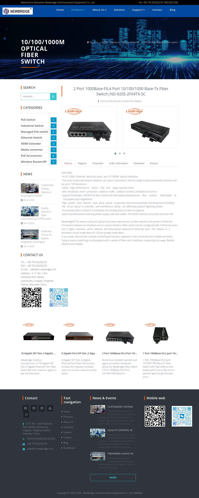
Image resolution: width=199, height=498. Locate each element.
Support (138, 9)
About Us (100, 9)
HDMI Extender (31, 143)
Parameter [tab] (98, 163)
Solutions (67, 427)
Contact (157, 9)
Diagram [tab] (82, 163)
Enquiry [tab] (154, 163)
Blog (172, 9)
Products (78, 9)
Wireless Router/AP (34, 162)
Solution (119, 9)
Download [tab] (139, 163)
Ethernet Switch (31, 137)
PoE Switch (28, 120)
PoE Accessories (31, 156)
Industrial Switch (32, 126)
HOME (104, 42)
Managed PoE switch (34, 132)
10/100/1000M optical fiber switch (160, 42)
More (113, 477)
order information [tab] (118, 163)
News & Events (104, 398)
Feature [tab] (68, 163)
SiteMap (138, 492)
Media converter (131, 42)
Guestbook (68, 447)
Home (60, 9)
